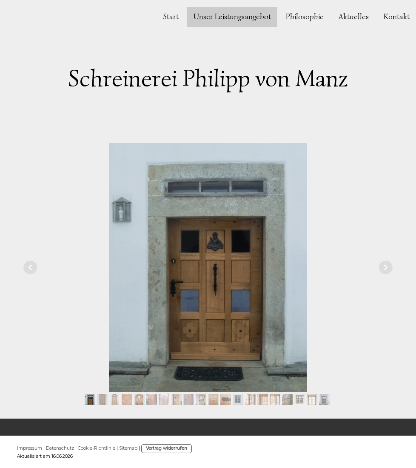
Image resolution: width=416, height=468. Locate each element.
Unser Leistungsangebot (232, 16)
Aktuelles (354, 16)
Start (171, 16)
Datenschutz (60, 448)
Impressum (29, 448)
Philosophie (305, 16)
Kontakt (397, 16)
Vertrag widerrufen (166, 448)
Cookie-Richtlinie (96, 448)
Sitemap (128, 448)
